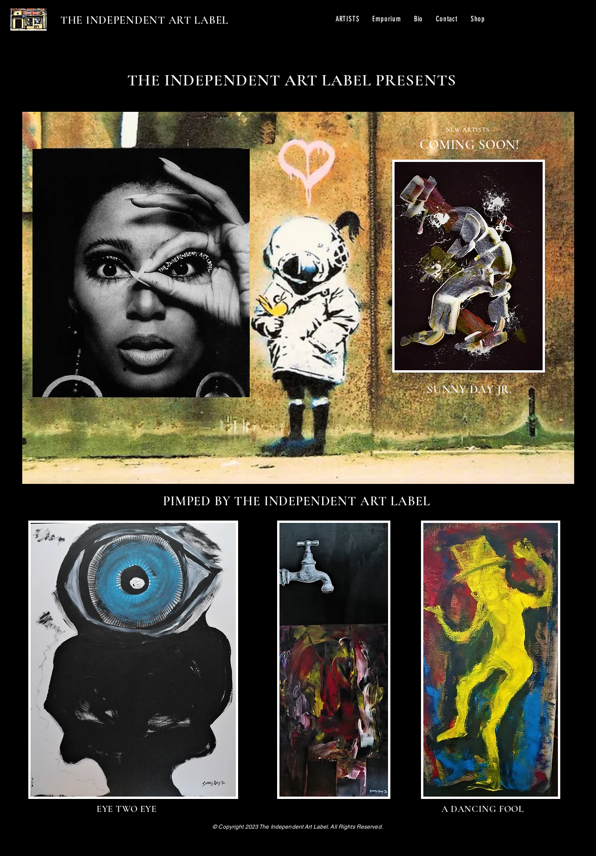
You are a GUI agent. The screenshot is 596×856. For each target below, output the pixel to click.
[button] (347, 19)
